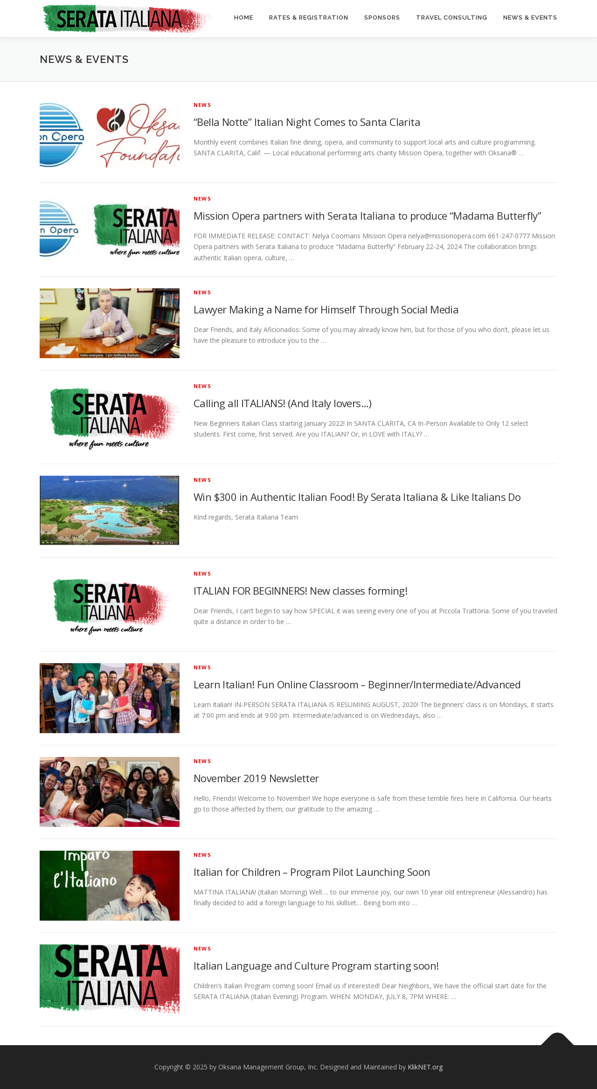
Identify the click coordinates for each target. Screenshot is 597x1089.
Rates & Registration (308, 17)
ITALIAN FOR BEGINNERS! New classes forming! (300, 590)
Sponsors (382, 17)
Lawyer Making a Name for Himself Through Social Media (326, 309)
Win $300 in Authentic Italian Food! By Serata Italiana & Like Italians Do (357, 497)
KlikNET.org (425, 1066)
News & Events (530, 17)
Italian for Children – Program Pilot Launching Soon (312, 872)
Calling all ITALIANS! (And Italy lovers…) (282, 403)
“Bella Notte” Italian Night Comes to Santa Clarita (307, 122)
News (202, 104)
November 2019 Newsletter (256, 778)
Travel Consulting (451, 17)
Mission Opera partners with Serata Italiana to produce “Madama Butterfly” (367, 215)
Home (243, 17)
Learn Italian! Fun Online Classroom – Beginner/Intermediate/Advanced (357, 684)
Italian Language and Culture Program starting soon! (316, 965)
